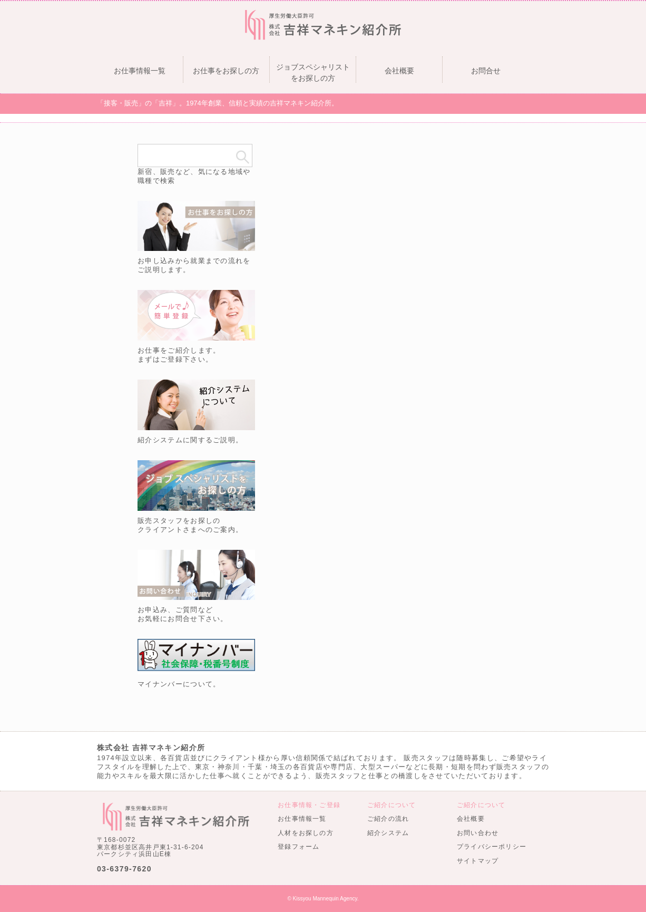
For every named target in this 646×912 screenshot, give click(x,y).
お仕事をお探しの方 (226, 70)
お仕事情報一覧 (139, 70)
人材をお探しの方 (306, 833)
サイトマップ (477, 861)
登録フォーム (298, 846)
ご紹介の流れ (388, 818)
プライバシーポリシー (491, 846)
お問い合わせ (477, 833)
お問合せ (486, 70)
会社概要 (399, 70)
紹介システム (388, 833)
